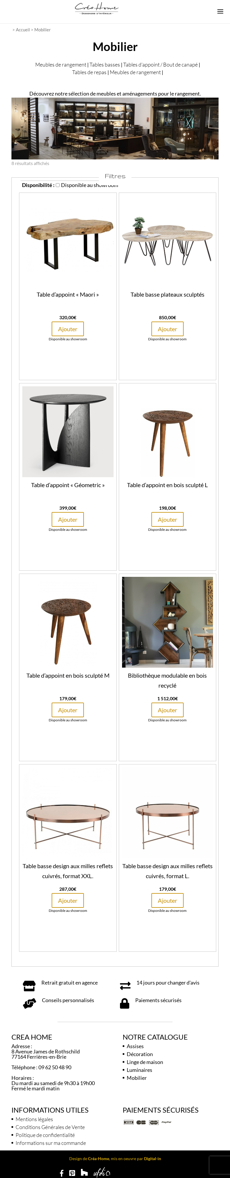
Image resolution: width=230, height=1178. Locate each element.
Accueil (23, 29)
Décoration (140, 1054)
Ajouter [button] (67, 328)
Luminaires (139, 1070)
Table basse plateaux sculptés (167, 294)
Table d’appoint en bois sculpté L (167, 484)
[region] (115, 129)
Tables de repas (89, 72)
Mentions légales (34, 1119)
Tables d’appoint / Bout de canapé (160, 64)
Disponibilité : (38, 185)
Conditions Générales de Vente (50, 1127)
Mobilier (137, 1078)
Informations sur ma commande (51, 1143)
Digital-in (152, 1158)
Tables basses (104, 64)
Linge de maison (145, 1062)
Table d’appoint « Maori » (68, 294)
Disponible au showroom (87, 185)
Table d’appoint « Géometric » (68, 484)
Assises (135, 1046)
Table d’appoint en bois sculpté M (67, 675)
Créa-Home (98, 1158)
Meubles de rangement (60, 64)
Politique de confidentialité (45, 1135)
